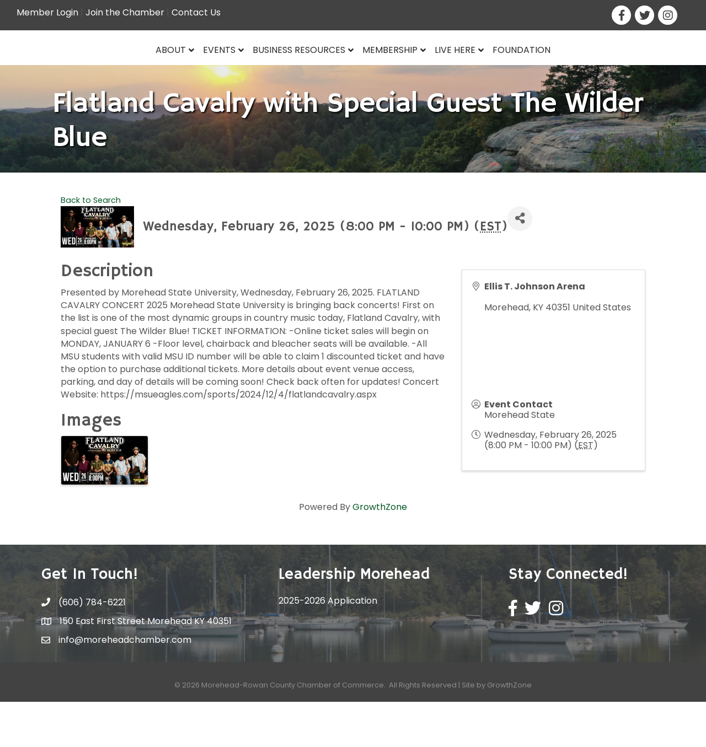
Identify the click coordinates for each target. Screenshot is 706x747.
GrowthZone (379, 552)
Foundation (606, 69)
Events (135, 69)
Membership (474, 69)
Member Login (47, 12)
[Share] (519, 263)
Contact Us (196, 12)
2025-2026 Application (328, 646)
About (86, 69)
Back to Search (91, 245)
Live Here (540, 69)
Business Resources (214, 69)
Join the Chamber (124, 12)
